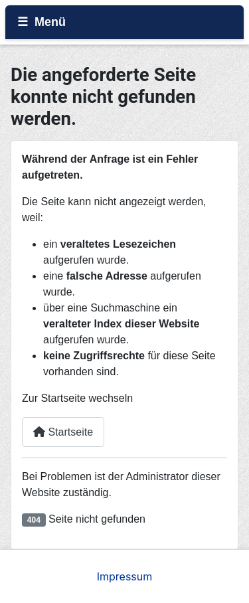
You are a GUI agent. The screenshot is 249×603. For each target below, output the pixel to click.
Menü (50, 22)
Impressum (125, 576)
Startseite (63, 432)
